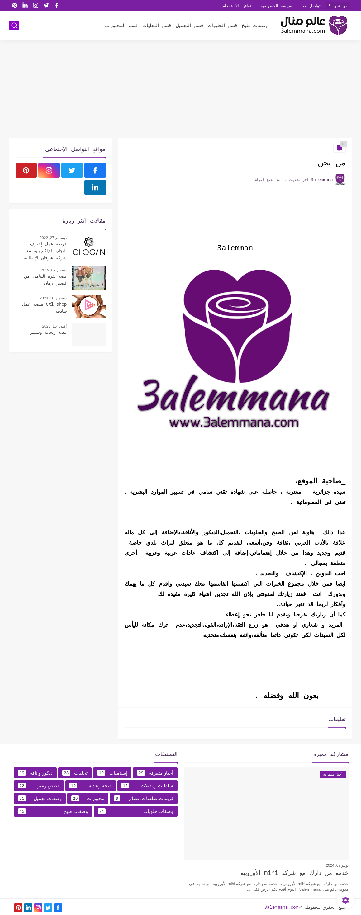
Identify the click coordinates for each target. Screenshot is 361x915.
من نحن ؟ (338, 5)
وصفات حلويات (135, 811)
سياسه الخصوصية (276, 5)
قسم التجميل (189, 25)
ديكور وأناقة (35, 773)
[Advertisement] (180, 89)
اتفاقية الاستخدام (237, 5)
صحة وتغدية (90, 785)
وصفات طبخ (255, 25)
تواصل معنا (310, 5)
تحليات (75, 773)
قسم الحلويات (222, 25)
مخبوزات (87, 798)
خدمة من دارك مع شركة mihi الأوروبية (294, 873)
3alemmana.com (281, 907)
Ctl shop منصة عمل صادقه (44, 307)
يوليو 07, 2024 (337, 865)
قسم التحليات (156, 25)
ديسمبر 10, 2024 (53, 298)
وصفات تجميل (40, 798)
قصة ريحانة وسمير (48, 332)
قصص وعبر (39, 785)
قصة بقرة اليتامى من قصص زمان (45, 279)
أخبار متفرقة (155, 773)
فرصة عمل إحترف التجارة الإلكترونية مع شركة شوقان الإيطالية (45, 251)
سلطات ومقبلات (147, 785)
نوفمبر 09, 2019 (54, 270)
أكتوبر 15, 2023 (54, 326)
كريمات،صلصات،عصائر (143, 798)
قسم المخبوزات (121, 25)
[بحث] (14, 25)
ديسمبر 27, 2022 (53, 238)
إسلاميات (112, 773)
